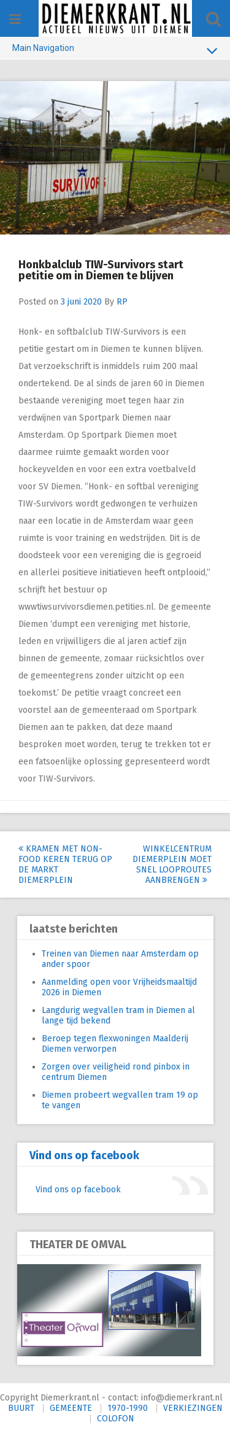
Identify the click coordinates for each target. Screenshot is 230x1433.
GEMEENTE (71, 1408)
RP (122, 302)
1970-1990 (127, 1408)
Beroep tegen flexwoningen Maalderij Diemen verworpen (115, 1043)
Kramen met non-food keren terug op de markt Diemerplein (65, 864)
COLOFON (115, 1418)
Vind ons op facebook (84, 1155)
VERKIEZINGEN (193, 1408)
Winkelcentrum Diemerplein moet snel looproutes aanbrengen (172, 864)
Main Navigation (115, 50)
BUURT (21, 1408)
